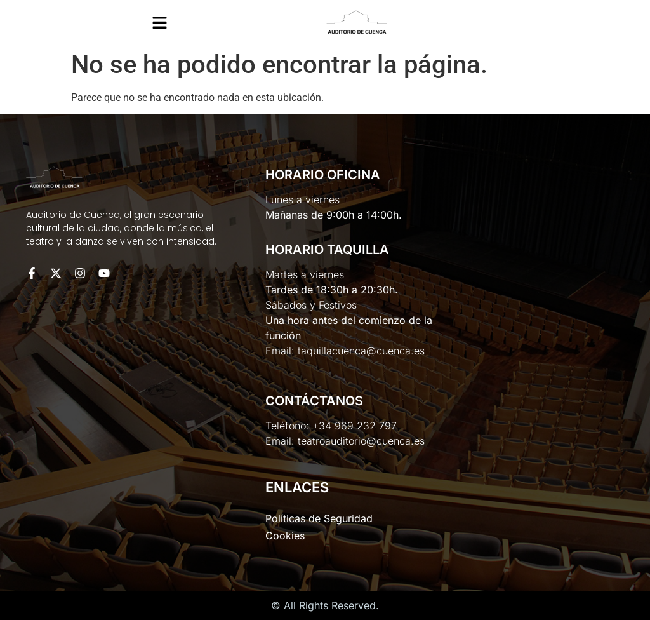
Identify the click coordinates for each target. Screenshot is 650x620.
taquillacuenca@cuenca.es (361, 350)
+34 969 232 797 (354, 425)
